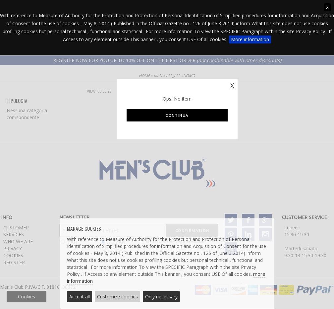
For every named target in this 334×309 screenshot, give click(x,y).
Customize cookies (117, 296)
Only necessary (161, 296)
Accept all (79, 296)
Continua (177, 115)
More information (250, 39)
